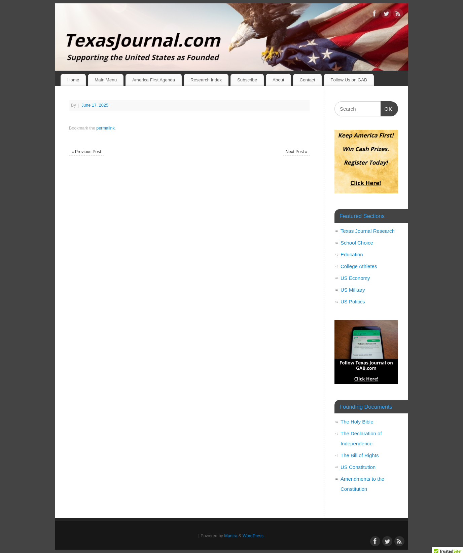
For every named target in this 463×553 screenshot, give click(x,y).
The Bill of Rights (360, 455)
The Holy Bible (357, 422)
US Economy (355, 278)
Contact (307, 79)
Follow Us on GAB (348, 79)
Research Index (206, 79)
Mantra (230, 535)
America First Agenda (153, 79)
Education (352, 254)
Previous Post (86, 151)
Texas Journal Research (368, 231)
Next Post (297, 151)
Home (73, 79)
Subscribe (247, 79)
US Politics (353, 301)
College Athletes (359, 266)
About (278, 79)
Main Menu (106, 79)
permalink (105, 128)
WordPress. (254, 535)
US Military (353, 290)
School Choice (357, 243)
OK (387, 108)
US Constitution (358, 467)
